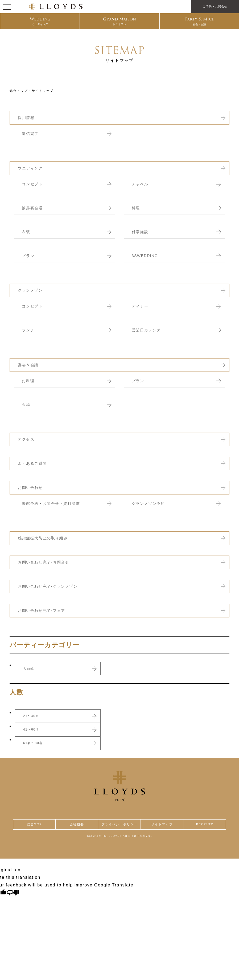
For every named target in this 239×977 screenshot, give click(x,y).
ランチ (28, 330)
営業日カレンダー (149, 330)
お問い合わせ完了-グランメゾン (49, 586)
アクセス (26, 439)
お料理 (28, 380)
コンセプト (33, 184)
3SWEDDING (146, 255)
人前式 (28, 669)
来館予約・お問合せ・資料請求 (53, 503)
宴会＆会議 (29, 364)
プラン (28, 255)
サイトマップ (163, 825)
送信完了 (30, 133)
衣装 (26, 231)
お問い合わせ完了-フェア (43, 610)
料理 (136, 208)
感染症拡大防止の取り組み (44, 538)
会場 (26, 404)
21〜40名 (31, 716)
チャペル (140, 184)
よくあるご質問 (33, 463)
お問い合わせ (31, 487)
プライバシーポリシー (119, 825)
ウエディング (31, 168)
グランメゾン (31, 290)
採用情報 (26, 117)
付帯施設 (140, 231)
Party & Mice (199, 21)
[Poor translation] (13, 893)
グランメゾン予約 (149, 503)
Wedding (40, 21)
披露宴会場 (33, 208)
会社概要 (76, 825)
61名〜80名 (33, 743)
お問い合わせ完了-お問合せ (45, 562)
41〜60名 (31, 729)
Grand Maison (119, 21)
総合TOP (34, 825)
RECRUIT (205, 825)
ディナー (140, 306)
